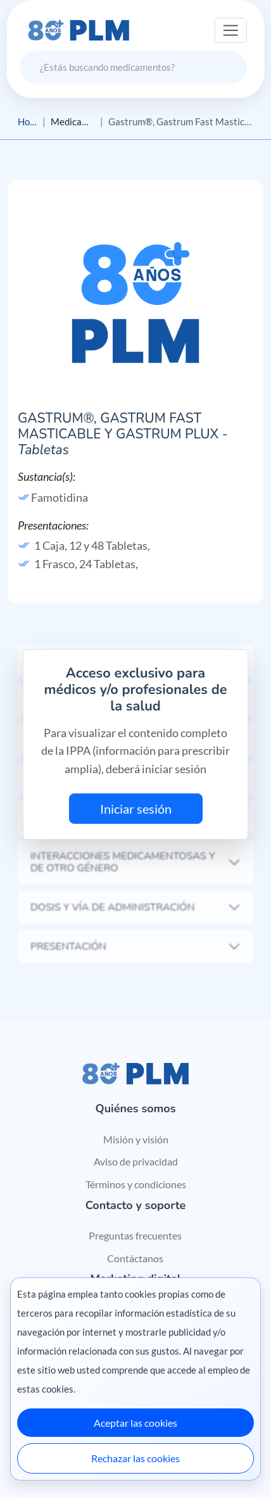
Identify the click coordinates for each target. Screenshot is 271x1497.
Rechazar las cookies (135, 1458)
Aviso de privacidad (136, 1161)
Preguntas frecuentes (135, 1235)
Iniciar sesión (136, 808)
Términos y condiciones (135, 1184)
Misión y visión (135, 1139)
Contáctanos (135, 1258)
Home (27, 121)
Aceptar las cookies (135, 1423)
